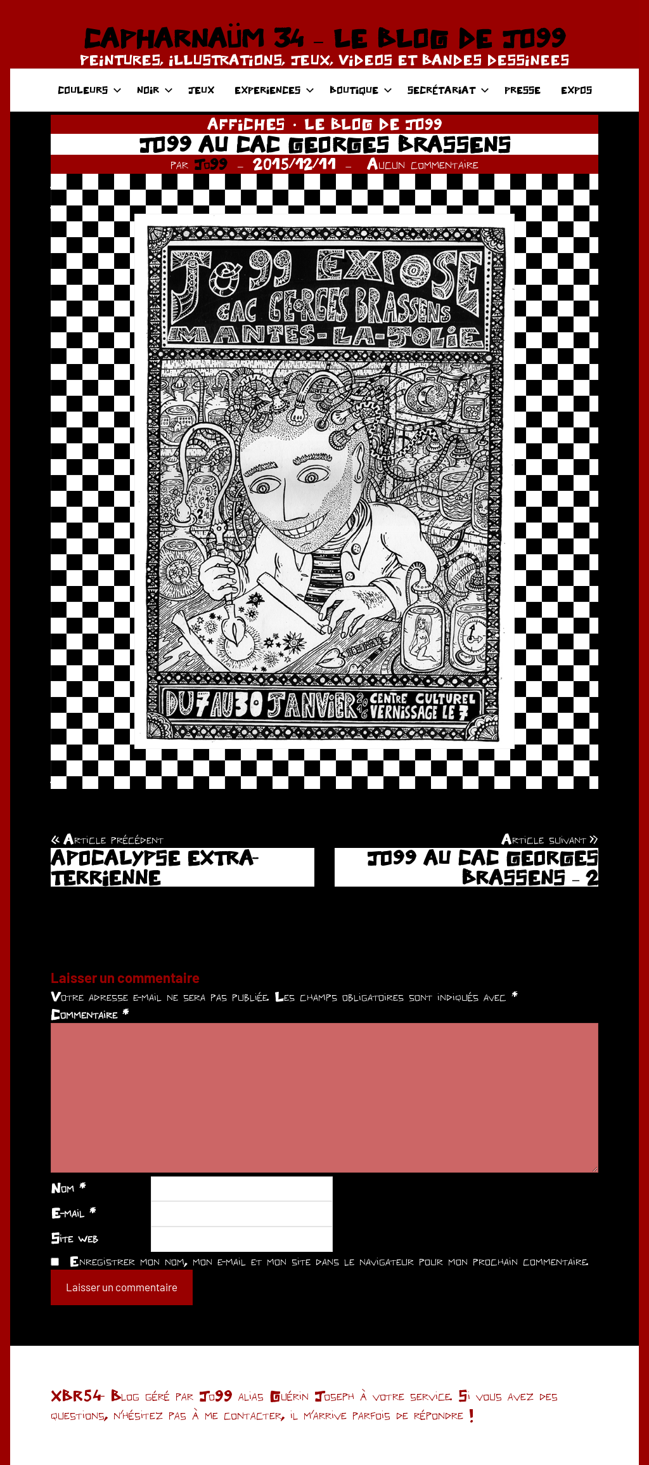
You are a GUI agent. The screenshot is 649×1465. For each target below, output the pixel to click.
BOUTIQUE (361, 90)
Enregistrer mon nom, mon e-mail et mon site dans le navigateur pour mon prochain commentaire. (329, 1261)
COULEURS (90, 90)
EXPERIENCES (274, 90)
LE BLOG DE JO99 (373, 124)
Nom (68, 1188)
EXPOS (576, 90)
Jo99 (211, 164)
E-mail (73, 1212)
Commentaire (90, 1014)
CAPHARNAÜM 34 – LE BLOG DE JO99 (324, 38)
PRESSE (522, 90)
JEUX (201, 90)
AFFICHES (246, 124)
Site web (74, 1238)
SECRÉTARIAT (448, 90)
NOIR (155, 90)
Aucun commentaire (423, 164)
